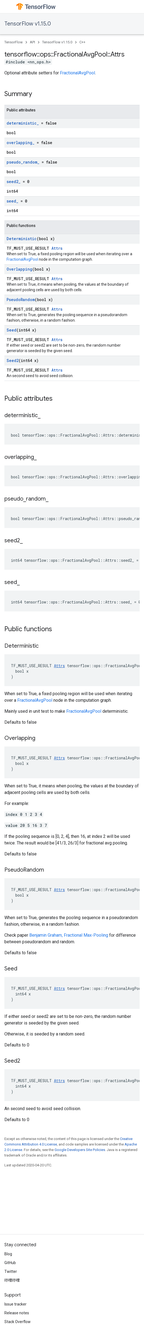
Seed (11, 330)
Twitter (10, 1271)
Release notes (16, 1313)
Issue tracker (15, 1304)
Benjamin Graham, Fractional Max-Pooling (68, 935)
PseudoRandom (21, 299)
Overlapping (19, 269)
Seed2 (13, 360)
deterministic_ (23, 123)
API (32, 42)
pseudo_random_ (23, 162)
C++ (82, 42)
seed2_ (14, 181)
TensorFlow (13, 42)
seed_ (12, 201)
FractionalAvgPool (77, 72)
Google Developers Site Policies (79, 1150)
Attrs (56, 248)
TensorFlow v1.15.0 (27, 23)
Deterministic (22, 238)
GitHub (10, 1263)
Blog (8, 1254)
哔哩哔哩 (12, 1280)
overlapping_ (20, 142)
